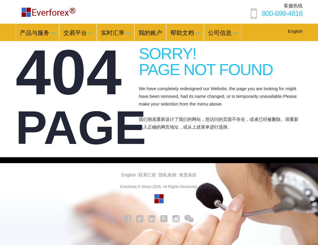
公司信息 (222, 33)
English (295, 31)
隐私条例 (167, 174)
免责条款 (188, 174)
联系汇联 (147, 174)
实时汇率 (115, 33)
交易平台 (78, 33)
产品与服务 (37, 33)
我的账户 (150, 33)
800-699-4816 (282, 13)
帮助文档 (185, 33)
